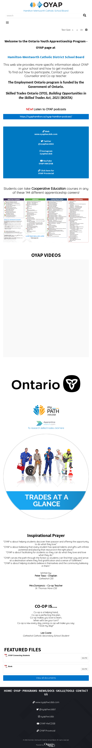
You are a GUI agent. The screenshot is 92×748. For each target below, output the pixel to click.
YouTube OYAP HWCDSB (46, 162)
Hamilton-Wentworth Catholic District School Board (46, 57)
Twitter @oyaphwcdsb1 (46, 142)
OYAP (17, 691)
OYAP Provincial (46, 730)
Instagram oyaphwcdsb (45, 152)
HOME (8, 691)
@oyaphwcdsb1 (46, 709)
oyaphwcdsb (46, 716)
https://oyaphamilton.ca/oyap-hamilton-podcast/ (46, 116)
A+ (81, 29)
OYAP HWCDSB (46, 723)
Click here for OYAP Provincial (46, 172)
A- (73, 30)
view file (84, 658)
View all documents (46, 677)
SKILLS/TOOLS (65, 691)
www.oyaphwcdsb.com (46, 702)
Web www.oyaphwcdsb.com (45, 133)
